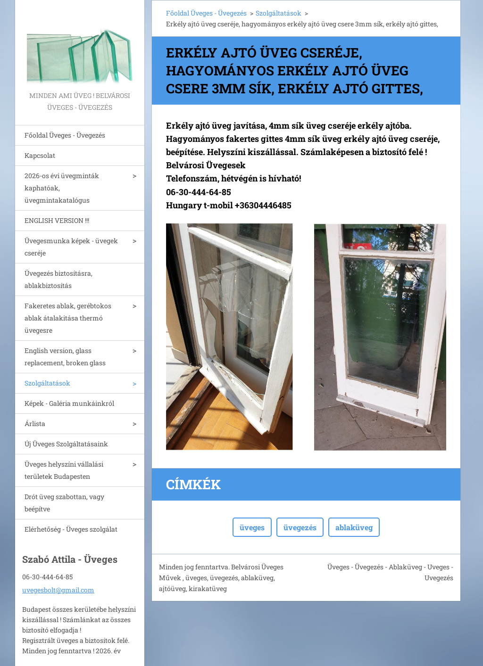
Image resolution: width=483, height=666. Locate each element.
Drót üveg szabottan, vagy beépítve (64, 502)
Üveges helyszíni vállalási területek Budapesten (64, 470)
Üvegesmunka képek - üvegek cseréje (71, 246)
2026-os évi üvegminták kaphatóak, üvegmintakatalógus (62, 188)
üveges (252, 527)
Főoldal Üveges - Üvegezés (65, 135)
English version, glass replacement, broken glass (65, 356)
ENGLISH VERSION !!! (57, 220)
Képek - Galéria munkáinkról (69, 403)
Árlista (35, 423)
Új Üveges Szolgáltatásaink (66, 443)
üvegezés (299, 527)
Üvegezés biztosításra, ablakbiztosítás (58, 279)
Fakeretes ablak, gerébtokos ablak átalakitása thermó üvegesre (68, 318)
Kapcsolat (40, 155)
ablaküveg (354, 527)
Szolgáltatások (47, 382)
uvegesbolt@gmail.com (58, 589)
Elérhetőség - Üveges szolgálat (71, 529)
